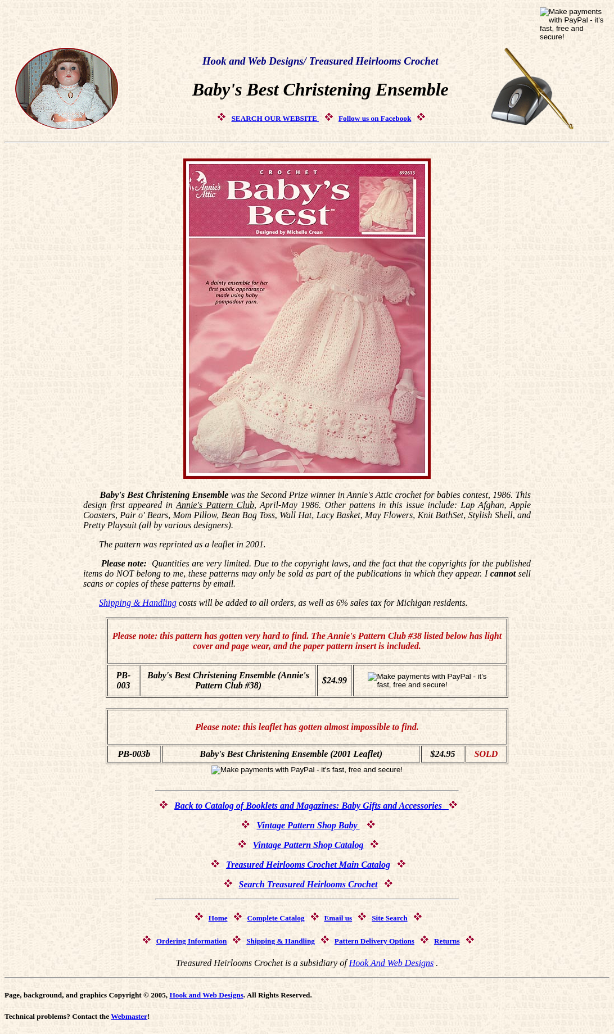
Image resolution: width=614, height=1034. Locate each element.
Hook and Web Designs (206, 995)
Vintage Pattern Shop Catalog (308, 845)
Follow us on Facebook (374, 118)
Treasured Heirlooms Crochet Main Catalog (308, 864)
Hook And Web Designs (391, 963)
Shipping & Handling (138, 602)
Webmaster (129, 1016)
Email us (338, 918)
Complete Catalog (275, 918)
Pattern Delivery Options (374, 941)
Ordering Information (191, 941)
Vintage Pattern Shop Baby (307, 825)
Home (218, 918)
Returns (447, 941)
